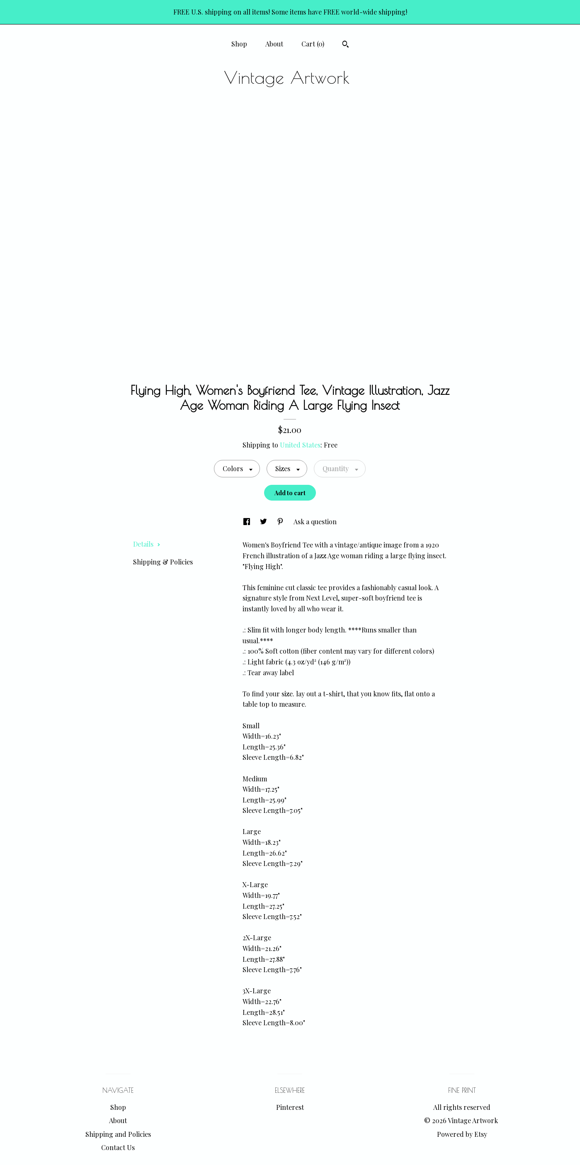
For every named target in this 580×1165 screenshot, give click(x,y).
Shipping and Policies (118, 1134)
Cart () (312, 43)
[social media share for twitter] (264, 521)
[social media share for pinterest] (281, 521)
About (274, 43)
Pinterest (290, 1107)
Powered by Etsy (462, 1134)
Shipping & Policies (163, 561)
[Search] (345, 45)
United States (300, 444)
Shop (239, 43)
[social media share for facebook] (247, 521)
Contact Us (118, 1147)
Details (146, 544)
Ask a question (315, 521)
